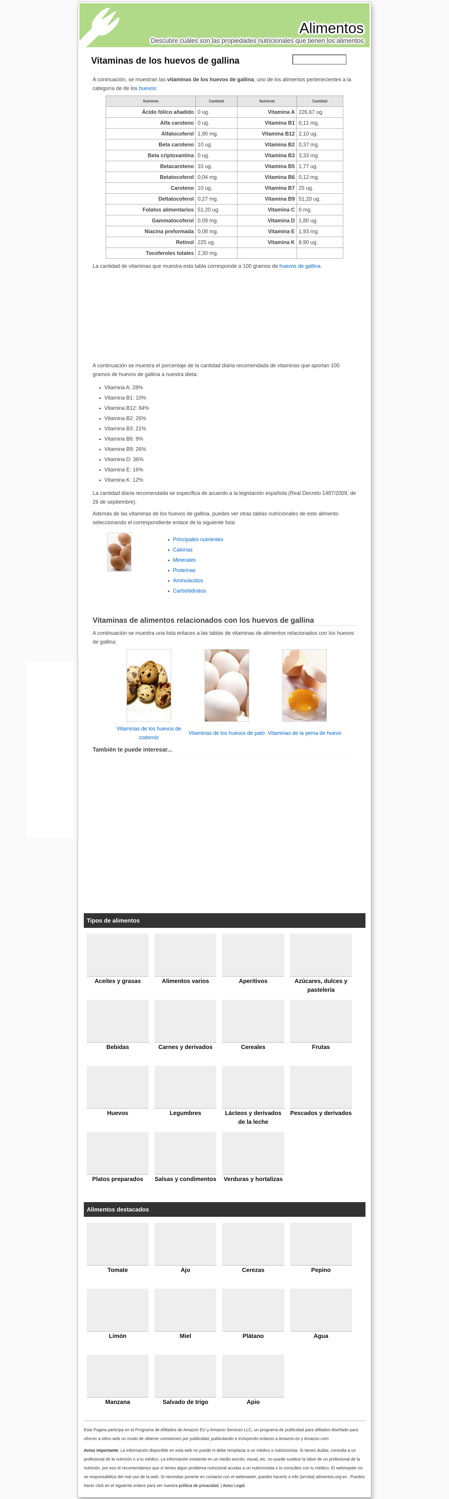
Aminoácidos (188, 580)
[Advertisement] (224, 314)
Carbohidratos (189, 591)
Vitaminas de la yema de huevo (304, 733)
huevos (147, 88)
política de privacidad (198, 1485)
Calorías (183, 550)
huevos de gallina (299, 266)
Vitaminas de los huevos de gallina (165, 60)
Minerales (184, 560)
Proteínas (184, 570)
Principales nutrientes (198, 539)
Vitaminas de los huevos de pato (227, 733)
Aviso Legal (233, 1485)
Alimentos (331, 28)
